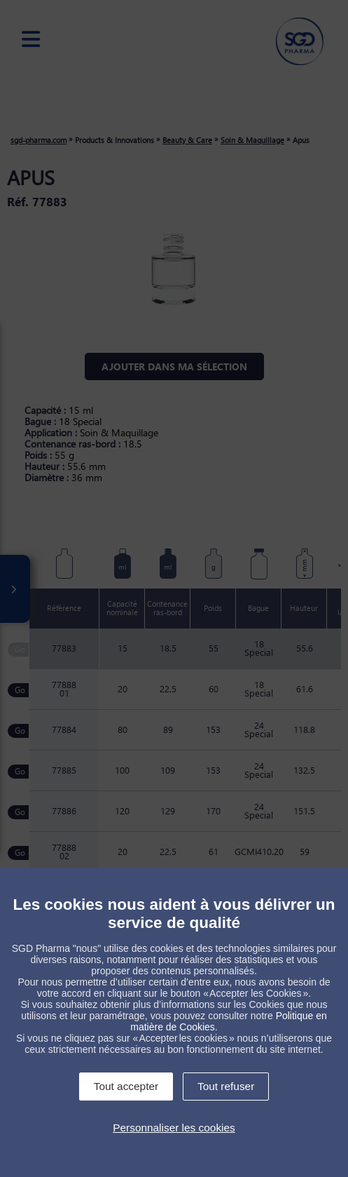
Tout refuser (225, 1086)
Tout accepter (126, 1086)
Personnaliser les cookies (174, 1128)
